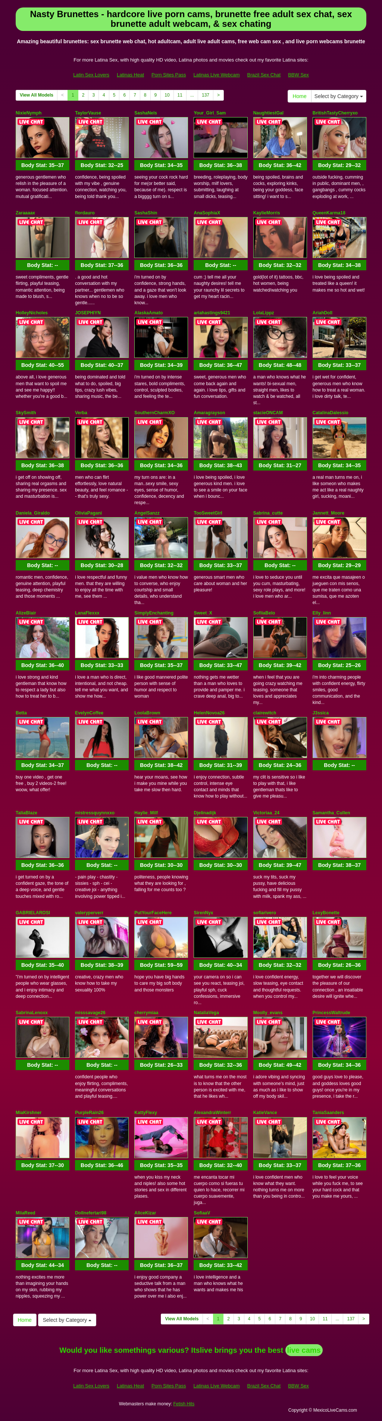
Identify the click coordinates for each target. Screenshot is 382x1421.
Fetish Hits (183, 1403)
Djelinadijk (205, 812)
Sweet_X (203, 613)
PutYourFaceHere (153, 912)
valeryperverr (89, 912)
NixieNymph (28, 113)
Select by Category (338, 96)
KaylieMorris (266, 213)
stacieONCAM (268, 412)
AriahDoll (322, 312)
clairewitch (264, 713)
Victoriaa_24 (266, 812)
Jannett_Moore (328, 513)
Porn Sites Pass (168, 75)
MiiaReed (25, 1213)
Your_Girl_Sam (210, 113)
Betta (21, 713)
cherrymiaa (146, 1012)
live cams (304, 1350)
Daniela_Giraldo (33, 513)
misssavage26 (90, 1012)
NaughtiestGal (268, 113)
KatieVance (265, 1112)
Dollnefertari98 (90, 1213)
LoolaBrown (147, 713)
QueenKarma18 (329, 213)
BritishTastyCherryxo (335, 113)
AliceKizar (145, 1213)
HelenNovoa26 (209, 713)
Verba (81, 412)
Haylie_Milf (146, 812)
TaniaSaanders (328, 1112)
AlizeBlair (26, 613)
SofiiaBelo (264, 613)
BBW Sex (298, 75)
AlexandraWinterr (212, 1112)
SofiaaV (202, 1213)
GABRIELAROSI (33, 912)
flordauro (85, 213)
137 (205, 95)
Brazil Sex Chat (264, 75)
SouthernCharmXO (154, 412)
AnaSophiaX (207, 213)
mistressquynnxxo (95, 812)
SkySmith (26, 412)
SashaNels (145, 113)
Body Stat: (42, 165)
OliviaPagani (88, 513)
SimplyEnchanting (153, 613)
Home (299, 96)
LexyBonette (326, 912)
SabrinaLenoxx (32, 1012)
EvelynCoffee (89, 713)
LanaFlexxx (87, 613)
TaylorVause (88, 113)
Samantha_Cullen (331, 812)
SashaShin (145, 213)
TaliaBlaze (26, 812)
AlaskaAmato (148, 312)
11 (180, 95)
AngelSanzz (146, 513)
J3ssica (321, 713)
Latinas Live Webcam (217, 75)
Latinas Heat (130, 75)
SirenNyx (203, 912)
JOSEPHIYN (88, 312)
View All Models (36, 95)
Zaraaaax (25, 213)
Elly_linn (322, 613)
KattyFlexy (145, 1112)
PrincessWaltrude (331, 1012)
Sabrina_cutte (268, 513)
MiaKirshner (28, 1112)
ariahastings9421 (212, 312)
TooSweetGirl (208, 513)
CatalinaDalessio (330, 412)
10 (167, 95)
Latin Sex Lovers (91, 75)
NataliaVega (206, 1012)
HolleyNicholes (32, 312)
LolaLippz (263, 312)
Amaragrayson (209, 412)
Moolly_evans (268, 1012)
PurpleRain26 (89, 1112)
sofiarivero (264, 912)
